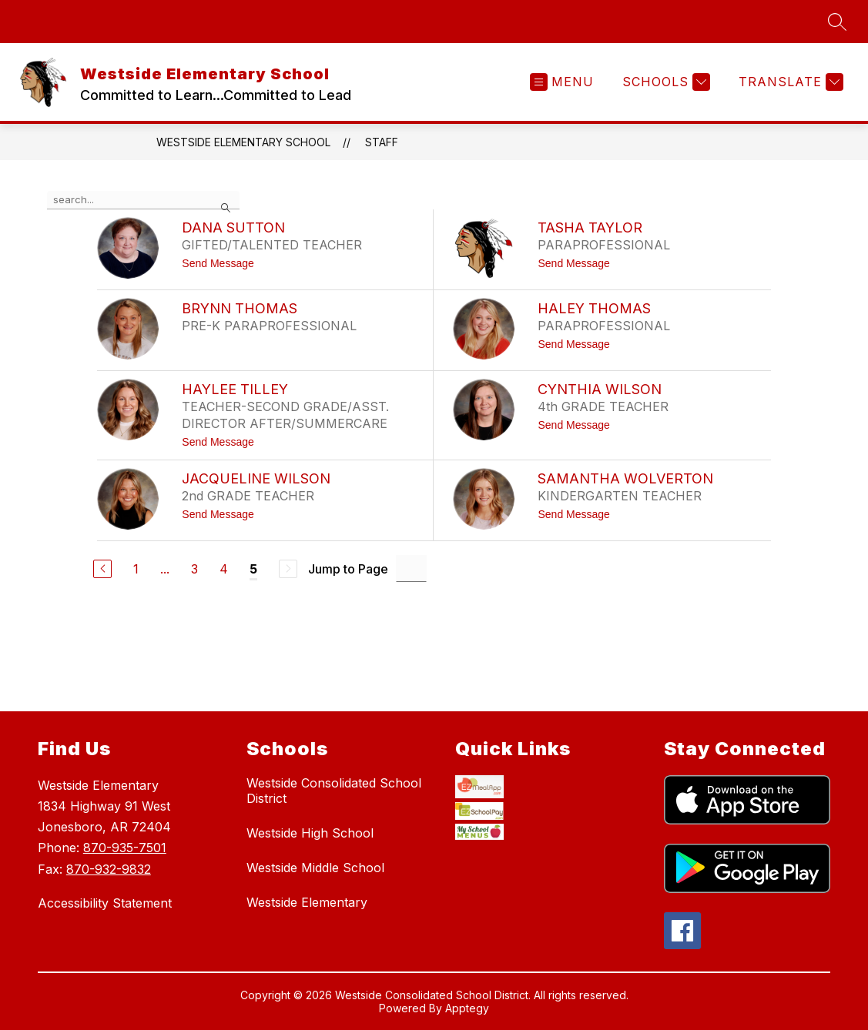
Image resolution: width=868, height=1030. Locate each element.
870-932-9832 (108, 869)
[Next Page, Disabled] (288, 569)
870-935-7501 (124, 847)
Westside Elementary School (243, 142)
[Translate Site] (789, 82)
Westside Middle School (315, 867)
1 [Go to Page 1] (136, 569)
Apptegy (467, 1010)
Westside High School (310, 833)
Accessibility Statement (105, 903)
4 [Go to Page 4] (224, 569)
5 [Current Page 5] (253, 569)
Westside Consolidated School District (333, 790)
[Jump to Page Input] (411, 568)
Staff (381, 142)
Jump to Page (348, 569)
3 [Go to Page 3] (194, 569)
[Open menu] (562, 82)
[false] (143, 200)
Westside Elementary (306, 902)
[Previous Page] (102, 569)
